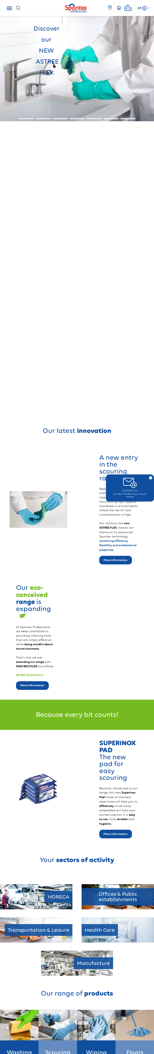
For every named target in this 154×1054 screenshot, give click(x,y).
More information (115, 834)
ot (139, 7)
